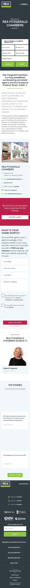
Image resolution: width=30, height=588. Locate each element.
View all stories (15, 475)
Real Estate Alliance (15, 571)
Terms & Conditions (15, 577)
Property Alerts (15, 217)
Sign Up (15, 534)
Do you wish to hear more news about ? (14, 306)
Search (8, 64)
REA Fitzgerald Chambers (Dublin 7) (13, 42)
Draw (22, 64)
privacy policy (19, 300)
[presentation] (14, 313)
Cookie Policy (15, 575)
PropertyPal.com (15, 584)
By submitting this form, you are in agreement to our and (15, 298)
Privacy (15, 580)
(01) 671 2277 (8, 183)
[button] (15, 58)
